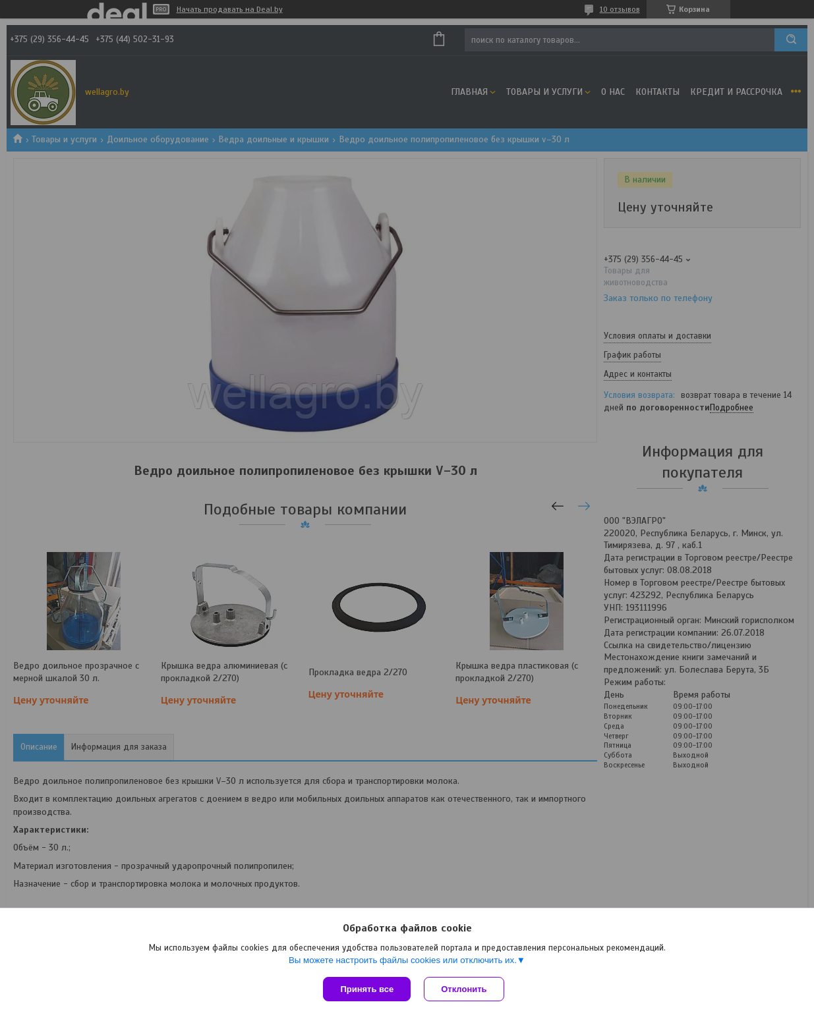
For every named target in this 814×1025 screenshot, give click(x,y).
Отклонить (463, 989)
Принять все (366, 989)
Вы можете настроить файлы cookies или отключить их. (403, 960)
